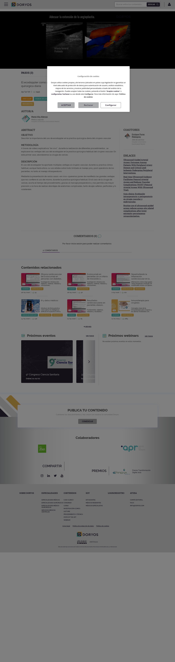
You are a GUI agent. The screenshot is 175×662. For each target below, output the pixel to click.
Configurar (88, 94)
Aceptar (66, 105)
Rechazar (88, 105)
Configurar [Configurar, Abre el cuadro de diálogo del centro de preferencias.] (110, 105)
